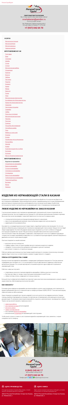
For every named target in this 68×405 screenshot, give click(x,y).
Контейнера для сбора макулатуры (15, 100)
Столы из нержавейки (11, 168)
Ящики (7, 86)
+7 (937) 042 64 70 (34, 28)
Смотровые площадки (11, 107)
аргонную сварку (10, 307)
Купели (7, 137)
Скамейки (8, 109)
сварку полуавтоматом (12, 309)
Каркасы (7, 187)
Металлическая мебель (12, 68)
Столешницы (9, 173)
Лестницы (8, 79)
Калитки (7, 72)
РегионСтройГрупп (7, 2)
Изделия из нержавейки (12, 161)
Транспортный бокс (11, 180)
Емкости (7, 91)
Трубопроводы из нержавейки (14, 177)
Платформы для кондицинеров (14, 139)
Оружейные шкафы (10, 128)
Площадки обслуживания (12, 125)
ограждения (18, 313)
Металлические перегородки (13, 98)
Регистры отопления (11, 114)
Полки (7, 93)
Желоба (7, 144)
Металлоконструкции (11, 41)
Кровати (7, 84)
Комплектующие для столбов (14, 149)
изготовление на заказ (12, 306)
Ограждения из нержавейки (13, 164)
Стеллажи (8, 58)
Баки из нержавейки (11, 166)
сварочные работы (11, 304)
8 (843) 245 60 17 (34, 370)
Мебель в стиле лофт (11, 132)
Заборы (7, 77)
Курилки (7, 135)
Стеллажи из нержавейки (12, 171)
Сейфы (7, 112)
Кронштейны (9, 142)
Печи (6, 130)
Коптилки (8, 151)
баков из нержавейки (20, 311)
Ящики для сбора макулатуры (14, 102)
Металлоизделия (10, 43)
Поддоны (8, 123)
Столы (7, 63)
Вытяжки (8, 182)
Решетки (7, 82)
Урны (6, 95)
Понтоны (8, 121)
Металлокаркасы (10, 46)
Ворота (7, 75)
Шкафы (7, 61)
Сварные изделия (10, 48)
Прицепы (7, 118)
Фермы (7, 88)
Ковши (7, 146)
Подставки (8, 54)
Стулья (7, 65)
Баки (6, 56)
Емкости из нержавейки (12, 175)
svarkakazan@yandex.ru (34, 19)
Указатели (8, 105)
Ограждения (8, 70)
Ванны (7, 184)
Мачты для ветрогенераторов (14, 155)
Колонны (8, 153)
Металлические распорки (12, 116)
